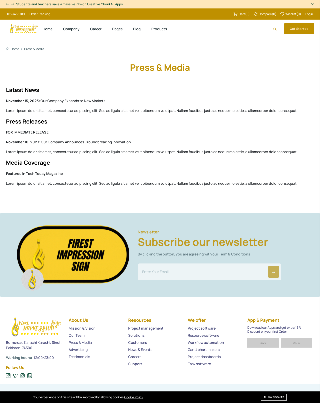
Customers (137, 342)
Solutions (136, 335)
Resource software (203, 335)
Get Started (299, 28)
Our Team (77, 335)
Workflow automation (206, 342)
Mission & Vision (82, 328)
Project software (202, 328)
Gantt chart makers (204, 349)
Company (71, 28)
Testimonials (79, 356)
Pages (117, 28)
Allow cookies (274, 397)
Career (96, 28)
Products (159, 28)
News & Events (140, 349)
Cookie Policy (133, 397)
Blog (137, 28)
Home (47, 28)
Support (135, 364)
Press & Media (34, 49)
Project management (146, 328)
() (241, 14)
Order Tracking (40, 14)
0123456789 (16, 14)
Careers (134, 356)
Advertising (78, 349)
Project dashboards (204, 356)
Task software (199, 364)
